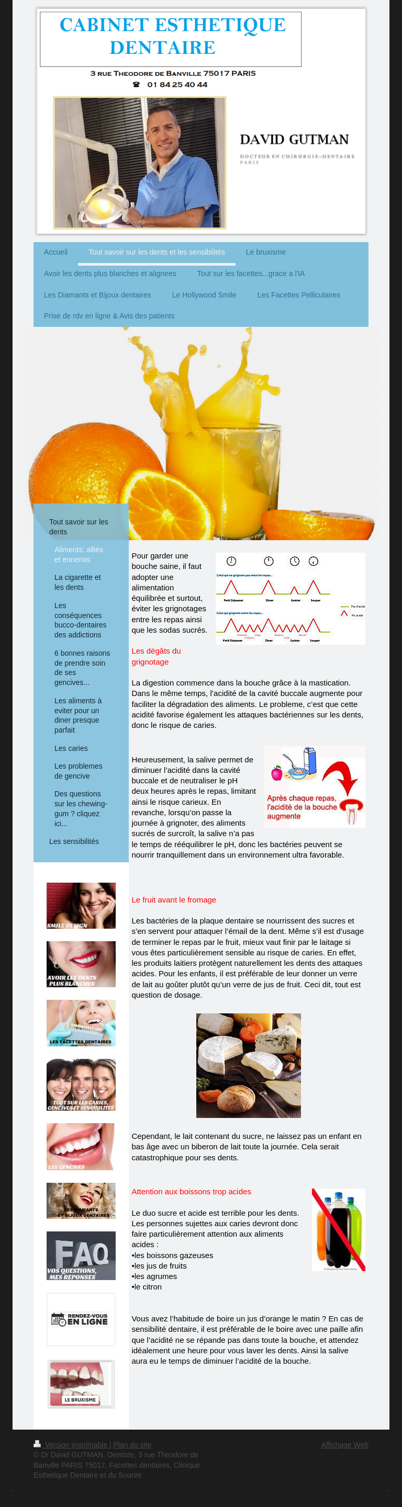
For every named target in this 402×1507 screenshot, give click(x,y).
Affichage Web (344, 1445)
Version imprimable (71, 1445)
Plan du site (132, 1445)
